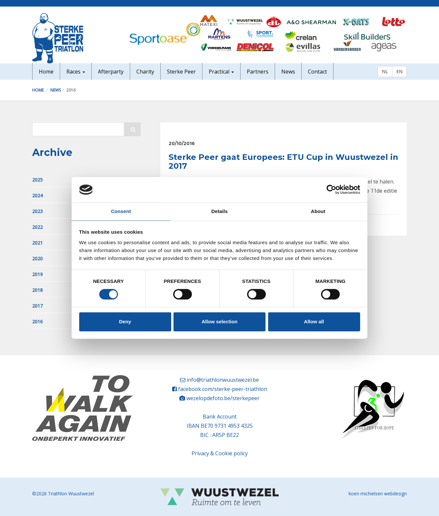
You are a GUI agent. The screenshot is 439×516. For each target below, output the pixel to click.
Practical (221, 71)
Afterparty (111, 71)
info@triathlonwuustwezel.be (223, 379)
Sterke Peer (181, 71)
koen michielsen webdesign (378, 493)
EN (399, 71)
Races (75, 71)
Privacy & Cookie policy (220, 453)
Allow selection (219, 321)
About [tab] (318, 211)
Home (46, 71)
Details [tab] (219, 211)
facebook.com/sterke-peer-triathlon (222, 389)
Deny (125, 321)
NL (385, 71)
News (288, 71)
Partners (257, 71)
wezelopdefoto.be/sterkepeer (223, 398)
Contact (317, 71)
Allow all (314, 321)
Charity (145, 71)
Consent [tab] (121, 211)
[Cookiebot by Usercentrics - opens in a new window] (331, 190)
